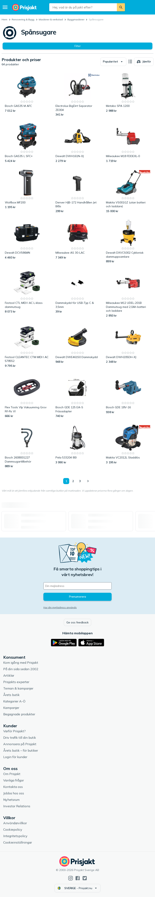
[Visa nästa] (88, 481)
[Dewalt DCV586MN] (27, 242)
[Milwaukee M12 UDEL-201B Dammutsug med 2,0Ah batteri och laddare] (128, 294)
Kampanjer (11, 708)
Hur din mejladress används (60, 607)
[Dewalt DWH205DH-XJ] (128, 346)
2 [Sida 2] (73, 481)
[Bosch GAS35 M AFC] (27, 95)
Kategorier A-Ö (14, 701)
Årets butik (11, 695)
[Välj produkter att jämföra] (143, 62)
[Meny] (5, 7)
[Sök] (121, 7)
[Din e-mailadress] (77, 586)
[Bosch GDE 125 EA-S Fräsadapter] (77, 396)
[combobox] (83, 7)
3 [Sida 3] (80, 481)
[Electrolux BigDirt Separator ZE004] (77, 95)
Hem (4, 19)
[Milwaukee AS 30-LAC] (77, 242)
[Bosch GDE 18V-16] (128, 396)
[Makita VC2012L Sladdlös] (128, 446)
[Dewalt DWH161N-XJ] (77, 143)
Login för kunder (15, 757)
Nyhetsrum (11, 800)
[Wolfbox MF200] (27, 191)
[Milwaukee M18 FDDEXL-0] (128, 143)
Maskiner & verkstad (51, 19)
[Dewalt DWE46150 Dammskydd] (77, 346)
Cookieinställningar (17, 842)
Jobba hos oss (13, 793)
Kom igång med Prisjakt (20, 663)
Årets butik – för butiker (20, 750)
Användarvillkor (15, 823)
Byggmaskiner (75, 19)
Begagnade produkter (19, 714)
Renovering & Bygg (23, 19)
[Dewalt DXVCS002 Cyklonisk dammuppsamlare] (128, 242)
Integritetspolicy (15, 836)
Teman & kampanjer (18, 688)
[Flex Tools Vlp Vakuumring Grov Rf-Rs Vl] (27, 396)
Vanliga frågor (13, 780)
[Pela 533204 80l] (77, 446)
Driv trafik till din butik (19, 738)
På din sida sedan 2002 (20, 669)
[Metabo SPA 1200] (128, 95)
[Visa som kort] (130, 62)
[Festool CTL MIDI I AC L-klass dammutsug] (27, 294)
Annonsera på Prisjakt (19, 744)
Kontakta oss (13, 787)
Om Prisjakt (11, 774)
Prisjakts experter (16, 682)
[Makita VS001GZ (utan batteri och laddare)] (128, 191)
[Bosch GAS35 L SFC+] (27, 143)
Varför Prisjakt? (14, 731)
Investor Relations (16, 806)
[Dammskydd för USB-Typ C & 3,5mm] (77, 294)
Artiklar (8, 675)
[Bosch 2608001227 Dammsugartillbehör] (27, 446)
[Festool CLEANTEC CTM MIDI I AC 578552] (27, 346)
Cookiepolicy (12, 829)
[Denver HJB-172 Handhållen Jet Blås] (77, 191)
